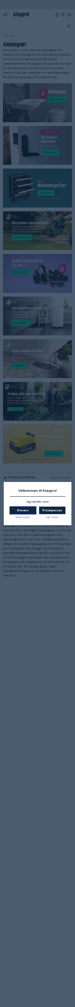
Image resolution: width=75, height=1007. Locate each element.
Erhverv (23, 510)
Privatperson (52, 510)
